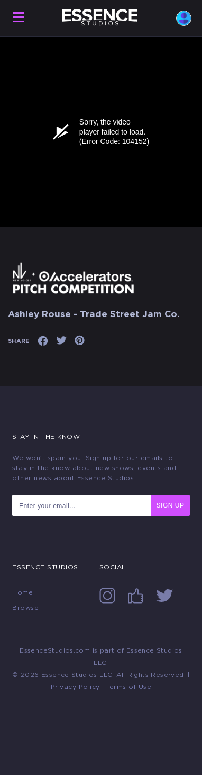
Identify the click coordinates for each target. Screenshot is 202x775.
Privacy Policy (75, 687)
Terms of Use (128, 687)
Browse (25, 608)
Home (22, 592)
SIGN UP (171, 505)
